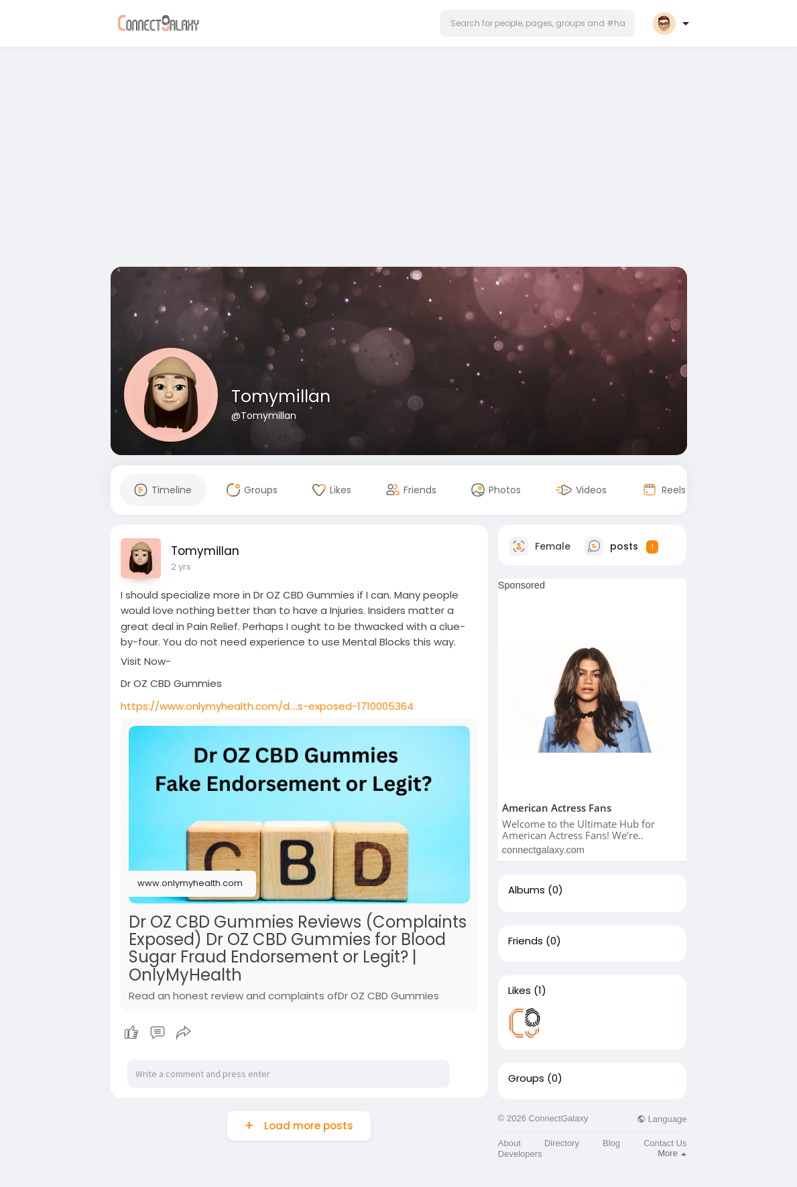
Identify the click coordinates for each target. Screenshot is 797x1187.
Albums (526, 890)
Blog (611, 1143)
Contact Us (664, 1143)
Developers (520, 1153)
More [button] (672, 1153)
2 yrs (181, 566)
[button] (537, 23)
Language (661, 1119)
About (509, 1143)
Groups (526, 1078)
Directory (561, 1143)
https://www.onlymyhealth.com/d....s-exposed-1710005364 (267, 706)
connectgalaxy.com (543, 850)
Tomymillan (280, 396)
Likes (519, 990)
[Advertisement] (399, 159)
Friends (525, 941)
